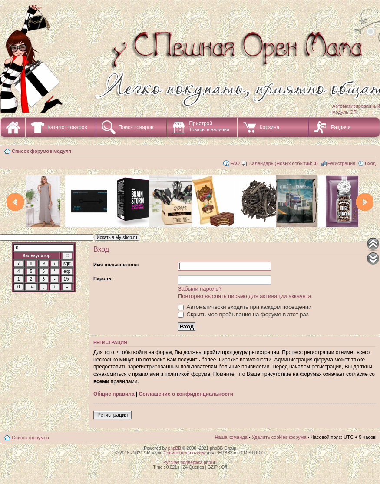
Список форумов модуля (41, 151)
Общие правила (114, 394)
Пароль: (103, 278)
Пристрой (209, 126)
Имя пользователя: (116, 264)
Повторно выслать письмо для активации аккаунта (244, 296)
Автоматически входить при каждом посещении (244, 307)
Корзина (269, 127)
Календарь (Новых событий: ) (283, 163)
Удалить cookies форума (279, 437)
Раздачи (341, 127)
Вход (370, 163)
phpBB (174, 448)
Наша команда (231, 437)
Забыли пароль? (199, 288)
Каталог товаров (67, 127)
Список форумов (30, 437)
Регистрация (341, 163)
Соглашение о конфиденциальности (186, 394)
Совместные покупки (184, 453)
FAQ (235, 163)
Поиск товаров (135, 127)
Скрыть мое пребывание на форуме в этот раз (243, 314)
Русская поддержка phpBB (190, 462)
